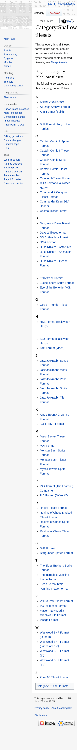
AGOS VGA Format (52, 102)
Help (70, 21)
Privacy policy (41, 708)
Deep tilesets (59, 62)
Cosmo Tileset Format (53, 211)
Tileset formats (59, 686)
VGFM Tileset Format (53, 605)
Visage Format (49, 619)
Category (42, 686)
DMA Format (48, 242)
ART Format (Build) (52, 111)
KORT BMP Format (52, 423)
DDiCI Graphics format (54, 237)
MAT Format (47, 445)
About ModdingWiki (61, 708)
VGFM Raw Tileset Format (56, 601)
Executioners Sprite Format (57, 282)
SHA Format (47, 548)
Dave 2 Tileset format (53, 232)
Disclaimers (40, 715)
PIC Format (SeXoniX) (54, 495)
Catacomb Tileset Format (55, 178)
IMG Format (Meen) (52, 348)
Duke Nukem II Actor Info (55, 247)
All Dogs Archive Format (55, 106)
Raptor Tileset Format (53, 507)
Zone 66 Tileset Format (54, 677)
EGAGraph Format (51, 278)
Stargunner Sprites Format (56, 553)
